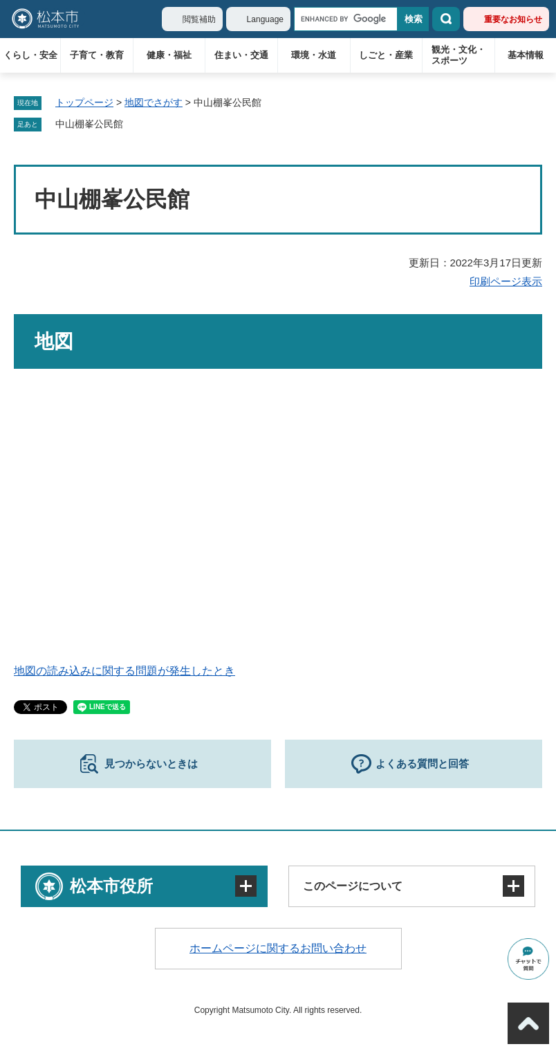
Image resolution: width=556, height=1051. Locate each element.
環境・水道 (313, 55)
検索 (446, 19)
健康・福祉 (169, 55)
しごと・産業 (386, 55)
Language (265, 19)
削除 (133, 124)
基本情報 (526, 55)
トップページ (84, 102)
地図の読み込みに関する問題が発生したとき (124, 671)
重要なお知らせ (513, 19)
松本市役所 (111, 886)
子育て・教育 (97, 55)
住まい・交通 (241, 55)
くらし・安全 (30, 55)
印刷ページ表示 (506, 281)
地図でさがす (153, 102)
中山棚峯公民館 (89, 123)
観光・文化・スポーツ (458, 55)
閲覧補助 (199, 19)
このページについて (352, 886)
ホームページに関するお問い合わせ (278, 948)
